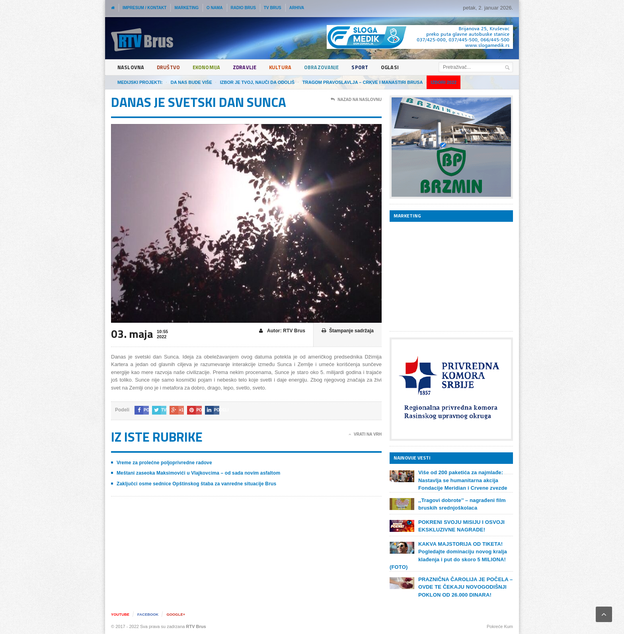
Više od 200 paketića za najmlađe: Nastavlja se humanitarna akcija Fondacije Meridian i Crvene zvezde (461, 480)
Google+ (179, 614)
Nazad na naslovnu (356, 100)
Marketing (186, 8)
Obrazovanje (329, 67)
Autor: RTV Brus (282, 331)
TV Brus (272, 8)
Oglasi (400, 67)
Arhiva (296, 8)
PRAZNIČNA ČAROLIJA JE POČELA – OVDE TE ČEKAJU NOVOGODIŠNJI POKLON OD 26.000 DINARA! (464, 587)
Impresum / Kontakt (144, 8)
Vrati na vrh (365, 434)
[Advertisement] (449, 276)
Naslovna (131, 67)
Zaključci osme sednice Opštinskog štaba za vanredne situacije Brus (195, 484)
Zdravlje (250, 67)
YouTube (121, 614)
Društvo (170, 67)
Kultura (286, 67)
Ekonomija (210, 67)
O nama (215, 8)
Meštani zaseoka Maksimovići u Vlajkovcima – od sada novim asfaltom (197, 473)
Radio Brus (243, 8)
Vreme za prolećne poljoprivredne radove (163, 462)
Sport (369, 67)
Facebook (149, 614)
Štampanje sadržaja (348, 331)
